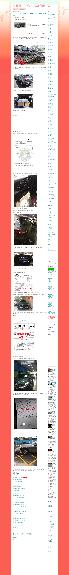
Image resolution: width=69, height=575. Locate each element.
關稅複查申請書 (50, 169)
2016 (50, 535)
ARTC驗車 (49, 174)
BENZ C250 (50, 278)
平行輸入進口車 (50, 52)
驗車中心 (49, 170)
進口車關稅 (49, 131)
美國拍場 (49, 97)
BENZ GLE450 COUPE (51, 306)
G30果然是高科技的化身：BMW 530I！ (18, 502)
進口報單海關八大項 (51, 134)
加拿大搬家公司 (50, 39)
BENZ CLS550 (50, 286)
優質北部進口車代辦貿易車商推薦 (17, 479)
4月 (50, 522)
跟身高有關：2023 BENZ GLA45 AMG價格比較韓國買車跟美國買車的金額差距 (54, 371)
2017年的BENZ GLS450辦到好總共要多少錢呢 (19, 506)
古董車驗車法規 (50, 42)
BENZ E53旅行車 (50, 188)
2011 (50, 541)
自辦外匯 (49, 71)
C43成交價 (49, 212)
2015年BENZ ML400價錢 (51, 14)
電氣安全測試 (50, 148)
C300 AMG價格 (50, 209)
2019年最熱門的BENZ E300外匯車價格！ (18, 504)
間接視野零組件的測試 (51, 141)
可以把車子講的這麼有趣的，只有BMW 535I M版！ (20, 511)
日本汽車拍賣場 (50, 29)
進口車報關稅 (50, 124)
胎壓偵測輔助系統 (50, 104)
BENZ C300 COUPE (51, 282)
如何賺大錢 (49, 67)
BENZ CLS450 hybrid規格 (52, 183)
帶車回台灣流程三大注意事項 (21, 9)
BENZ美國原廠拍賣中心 (51, 195)
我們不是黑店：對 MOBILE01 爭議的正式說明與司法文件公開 (54, 451)
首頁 (29, 564)
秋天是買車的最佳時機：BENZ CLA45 (18, 490)
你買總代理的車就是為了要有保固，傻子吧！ (19, 493)
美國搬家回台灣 (50, 103)
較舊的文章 (44, 564)
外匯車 (49, 46)
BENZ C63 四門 (50, 280)
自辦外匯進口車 (50, 74)
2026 (50, 502)
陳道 (13, 472)
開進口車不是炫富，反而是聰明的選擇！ (18, 522)
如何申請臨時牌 (50, 59)
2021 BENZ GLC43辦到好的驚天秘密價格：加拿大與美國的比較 (54, 384)
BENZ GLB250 (50, 277)
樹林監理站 (49, 153)
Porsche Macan (50, 272)
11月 (51, 513)
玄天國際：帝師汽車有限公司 (32, 5)
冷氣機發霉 (49, 78)
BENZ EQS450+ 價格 (51, 190)
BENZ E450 (50, 291)
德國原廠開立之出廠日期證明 (54, 464)
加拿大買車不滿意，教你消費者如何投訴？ (19, 518)
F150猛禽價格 (50, 220)
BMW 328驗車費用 (51, 198)
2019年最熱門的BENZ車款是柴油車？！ (18, 525)
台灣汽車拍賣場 (50, 43)
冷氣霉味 (49, 77)
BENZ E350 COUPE (51, 288)
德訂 (49, 152)
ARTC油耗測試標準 (51, 173)
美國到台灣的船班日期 (51, 96)
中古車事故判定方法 (51, 24)
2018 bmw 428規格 (51, 15)
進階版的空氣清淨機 (51, 138)
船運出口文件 (50, 117)
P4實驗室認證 (50, 227)
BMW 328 (49, 197)
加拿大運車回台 (20, 477)
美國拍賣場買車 (50, 99)
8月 (50, 517)
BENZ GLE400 (50, 305)
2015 (50, 536)
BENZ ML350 (50, 302)
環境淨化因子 (50, 156)
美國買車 (16, 477)
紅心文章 (15, 9)
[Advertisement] (21, 124)
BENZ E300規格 (50, 184)
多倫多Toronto (50, 57)
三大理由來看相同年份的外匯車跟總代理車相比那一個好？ (54, 438)
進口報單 (49, 132)
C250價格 (49, 208)
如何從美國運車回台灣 (51, 63)
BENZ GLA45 (50, 297)
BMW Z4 (49, 204)
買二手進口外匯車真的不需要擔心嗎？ (18, 513)
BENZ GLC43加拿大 (51, 301)
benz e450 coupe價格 (51, 187)
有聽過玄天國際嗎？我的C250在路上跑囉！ (19, 495)
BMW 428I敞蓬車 (50, 274)
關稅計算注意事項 (50, 167)
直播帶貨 (49, 87)
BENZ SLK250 (50, 310)
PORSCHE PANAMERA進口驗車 (39, 67)
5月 (50, 521)
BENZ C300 (50, 180)
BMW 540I (49, 273)
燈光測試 (49, 155)
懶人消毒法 (49, 163)
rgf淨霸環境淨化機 (50, 236)
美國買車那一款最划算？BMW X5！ (18, 509)
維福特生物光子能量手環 (51, 149)
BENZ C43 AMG (50, 283)
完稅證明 (49, 80)
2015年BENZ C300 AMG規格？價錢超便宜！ (54, 489)
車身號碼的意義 (50, 81)
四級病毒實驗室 (50, 45)
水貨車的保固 (50, 35)
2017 (50, 534)
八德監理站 (49, 22)
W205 (49, 244)
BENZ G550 (50, 294)
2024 (50, 505)
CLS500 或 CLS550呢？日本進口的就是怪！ (54, 477)
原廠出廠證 (49, 107)
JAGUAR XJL (50, 224)
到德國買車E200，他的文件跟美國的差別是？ (19, 488)
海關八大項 (49, 110)
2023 (50, 506)
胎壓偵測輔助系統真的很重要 (54, 425)
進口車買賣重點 (50, 125)
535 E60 (49, 21)
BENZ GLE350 (50, 304)
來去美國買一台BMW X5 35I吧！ (17, 527)
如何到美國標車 (50, 60)
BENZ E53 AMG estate (51, 293)
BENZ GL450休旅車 (51, 295)
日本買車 (49, 32)
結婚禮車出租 (50, 120)
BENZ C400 (50, 279)
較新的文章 (15, 564)
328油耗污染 (50, 18)
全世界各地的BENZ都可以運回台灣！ (18, 481)
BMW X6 (49, 201)
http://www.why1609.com (21, 474)
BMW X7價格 (50, 202)
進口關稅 (49, 135)
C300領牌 (49, 211)
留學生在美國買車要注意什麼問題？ (18, 515)
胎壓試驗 (49, 106)
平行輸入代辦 (50, 50)
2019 (50, 511)
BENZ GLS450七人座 (51, 307)
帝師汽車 (49, 91)
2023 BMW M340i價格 (51, 17)
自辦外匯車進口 (50, 73)
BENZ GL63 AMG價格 (51, 313)
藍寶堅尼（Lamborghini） (52, 159)
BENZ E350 (50, 289)
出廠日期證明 (50, 36)
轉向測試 (49, 160)
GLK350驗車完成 (50, 223)
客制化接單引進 (50, 88)
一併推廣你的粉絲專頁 (51, 331)
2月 (50, 530)
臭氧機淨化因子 (50, 111)
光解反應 (49, 56)
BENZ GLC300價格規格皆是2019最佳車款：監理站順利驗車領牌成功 (52, 525)
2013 (50, 539)
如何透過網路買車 (50, 64)
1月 (50, 531)
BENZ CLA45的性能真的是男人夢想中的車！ (19, 520)
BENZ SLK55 (50, 311)
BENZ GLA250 (50, 296)
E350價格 (49, 217)
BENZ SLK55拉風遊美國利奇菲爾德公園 (18, 497)
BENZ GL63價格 (50, 191)
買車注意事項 (50, 121)
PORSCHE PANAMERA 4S (52, 271)
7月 (50, 518)
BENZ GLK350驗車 (51, 194)
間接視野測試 (50, 139)
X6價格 (49, 247)
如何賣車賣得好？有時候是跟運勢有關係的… (19, 499)
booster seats (50, 205)
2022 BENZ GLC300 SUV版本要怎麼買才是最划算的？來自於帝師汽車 (54, 413)
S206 (49, 239)
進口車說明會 (50, 127)
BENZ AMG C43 (50, 177)
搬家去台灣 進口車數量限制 (52, 142)
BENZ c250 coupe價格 (51, 312)
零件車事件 (49, 146)
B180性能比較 (50, 176)
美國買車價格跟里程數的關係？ (17, 486)
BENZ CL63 (50, 285)
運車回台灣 (49, 145)
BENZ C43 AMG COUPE (18, 534)
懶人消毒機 (49, 166)
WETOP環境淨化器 (51, 245)
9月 (50, 516)
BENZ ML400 (50, 303)
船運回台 (49, 118)
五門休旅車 (49, 25)
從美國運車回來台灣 (51, 114)
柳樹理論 (49, 92)
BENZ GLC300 (50, 299)
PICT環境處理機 (50, 228)
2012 (50, 540)
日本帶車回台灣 (50, 31)
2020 (50, 510)
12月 (51, 512)
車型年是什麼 (50, 84)
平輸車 (49, 53)
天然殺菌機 (49, 28)
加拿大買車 (49, 38)
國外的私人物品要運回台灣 (52, 113)
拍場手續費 (49, 85)
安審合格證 (49, 70)
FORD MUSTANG (50, 221)
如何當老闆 (49, 66)
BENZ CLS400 (50, 287)
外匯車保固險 (50, 49)
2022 (50, 507)
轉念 (49, 162)
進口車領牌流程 (50, 128)
